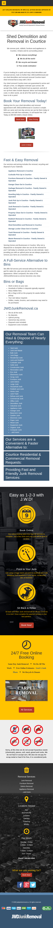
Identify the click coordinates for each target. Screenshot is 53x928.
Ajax (26, 810)
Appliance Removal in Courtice (20, 171)
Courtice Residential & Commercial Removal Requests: (23, 458)
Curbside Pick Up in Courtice (19, 175)
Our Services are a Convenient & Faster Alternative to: (22, 443)
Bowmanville (26, 813)
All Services (26, 710)
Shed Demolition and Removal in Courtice (25, 225)
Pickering (26, 821)
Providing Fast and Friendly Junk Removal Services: (24, 474)
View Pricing (33, 119)
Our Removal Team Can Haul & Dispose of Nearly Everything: (26, 338)
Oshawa (26, 818)
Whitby (26, 824)
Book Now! (20, 119)
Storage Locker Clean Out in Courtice (23, 229)
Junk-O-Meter (26, 145)
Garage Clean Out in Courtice (20, 184)
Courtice (26, 816)
